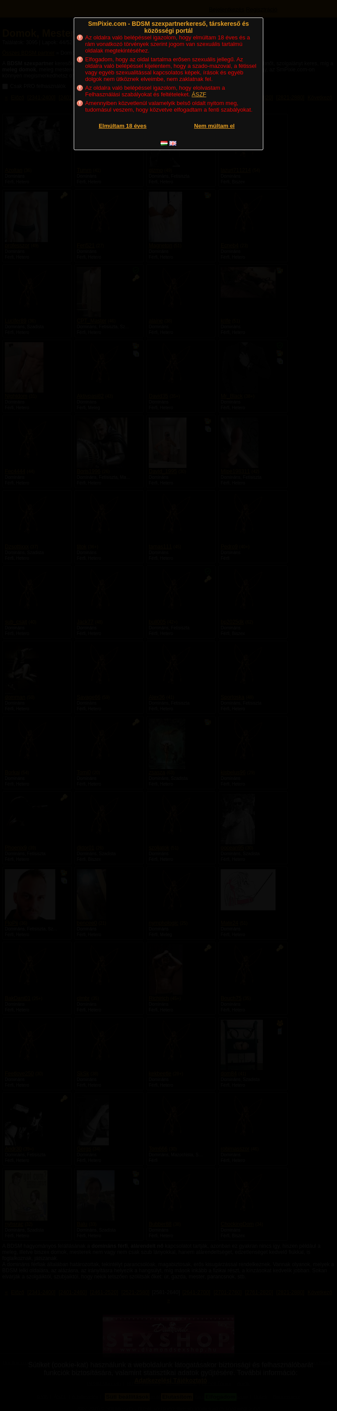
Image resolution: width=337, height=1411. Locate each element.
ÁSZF (199, 94)
